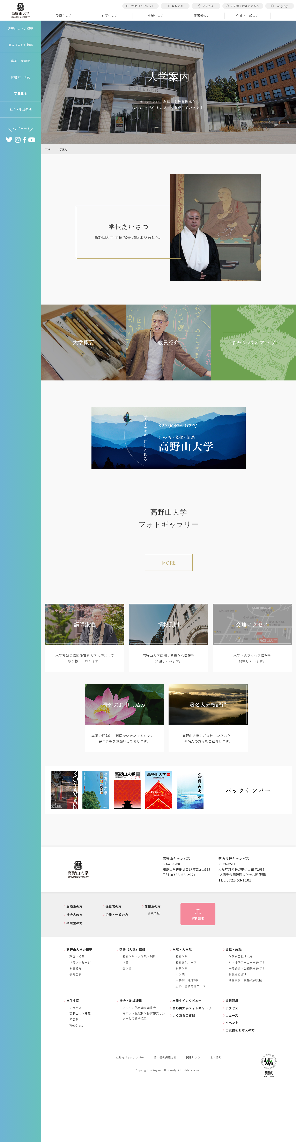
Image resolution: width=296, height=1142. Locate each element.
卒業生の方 (156, 15)
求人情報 (215, 1114)
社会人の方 (74, 971)
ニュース (231, 1072)
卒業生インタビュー (187, 1057)
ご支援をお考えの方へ (243, 6)
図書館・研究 (20, 77)
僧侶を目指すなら (241, 1013)
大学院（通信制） (188, 1037)
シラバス (75, 1064)
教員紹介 (75, 1025)
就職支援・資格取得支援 (245, 1037)
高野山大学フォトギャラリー (193, 1064)
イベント (231, 1079)
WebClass (76, 1082)
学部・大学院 (182, 1006)
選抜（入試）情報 (132, 1006)
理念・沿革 (77, 1013)
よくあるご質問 (183, 1072)
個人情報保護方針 (165, 1114)
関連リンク (193, 1114)
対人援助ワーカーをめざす (247, 1019)
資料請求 (175, 6)
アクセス (206, 6)
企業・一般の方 (247, 15)
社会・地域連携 (130, 1057)
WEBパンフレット (140, 6)
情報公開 (75, 1031)
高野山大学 (20, 10)
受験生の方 (64, 15)
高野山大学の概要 (21, 28)
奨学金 (127, 1025)
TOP (48, 149)
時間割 (74, 1076)
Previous (51, 569)
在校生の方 (153, 963)
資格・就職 (233, 1006)
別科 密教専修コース (191, 1043)
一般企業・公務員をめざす (247, 1025)
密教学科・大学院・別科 (139, 1013)
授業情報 (154, 970)
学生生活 (72, 1057)
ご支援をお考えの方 (240, 1086)
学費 (126, 1019)
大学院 (180, 1031)
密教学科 (182, 1013)
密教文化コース (186, 1019)
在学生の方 (110, 15)
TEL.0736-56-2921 (179, 931)
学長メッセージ (80, 1019)
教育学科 (182, 1025)
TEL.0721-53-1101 (234, 936)
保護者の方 (202, 15)
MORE (169, 619)
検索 (283, 16)
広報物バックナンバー (130, 1114)
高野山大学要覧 (80, 1070)
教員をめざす (238, 1031)
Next (285, 569)
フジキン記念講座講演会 (139, 1064)
